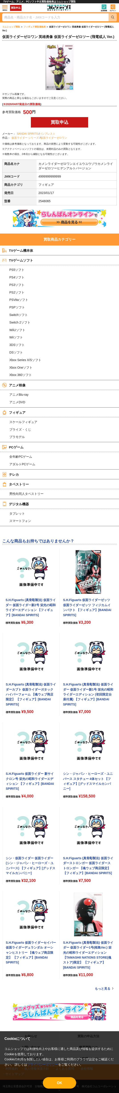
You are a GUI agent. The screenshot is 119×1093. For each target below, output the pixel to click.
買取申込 (16, 7)
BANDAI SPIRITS (27, 133)
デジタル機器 (15, 504)
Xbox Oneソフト (20, 367)
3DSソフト (17, 345)
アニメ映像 (14, 385)
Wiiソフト (16, 337)
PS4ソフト (16, 277)
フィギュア (14, 412)
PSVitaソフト (18, 300)
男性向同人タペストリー (26, 494)
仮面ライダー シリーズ (25, 137)
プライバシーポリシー (42, 1064)
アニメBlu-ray (18, 394)
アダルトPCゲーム (22, 464)
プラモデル (17, 437)
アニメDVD (17, 402)
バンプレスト (47, 133)
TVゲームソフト (17, 260)
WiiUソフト (17, 330)
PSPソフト (17, 307)
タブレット (17, 513)
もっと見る (102, 988)
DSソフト (16, 352)
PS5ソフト (16, 270)
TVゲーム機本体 (17, 250)
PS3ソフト (16, 285)
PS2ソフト (16, 292)
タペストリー (15, 484)
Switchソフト (18, 315)
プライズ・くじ (20, 429)
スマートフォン (20, 521)
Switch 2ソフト (19, 322)
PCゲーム (13, 447)
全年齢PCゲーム (20, 456)
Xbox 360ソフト (20, 375)
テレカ (10, 474)
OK (59, 1083)
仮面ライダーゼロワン (53, 137)
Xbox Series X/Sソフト (25, 360)
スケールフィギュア (23, 422)
